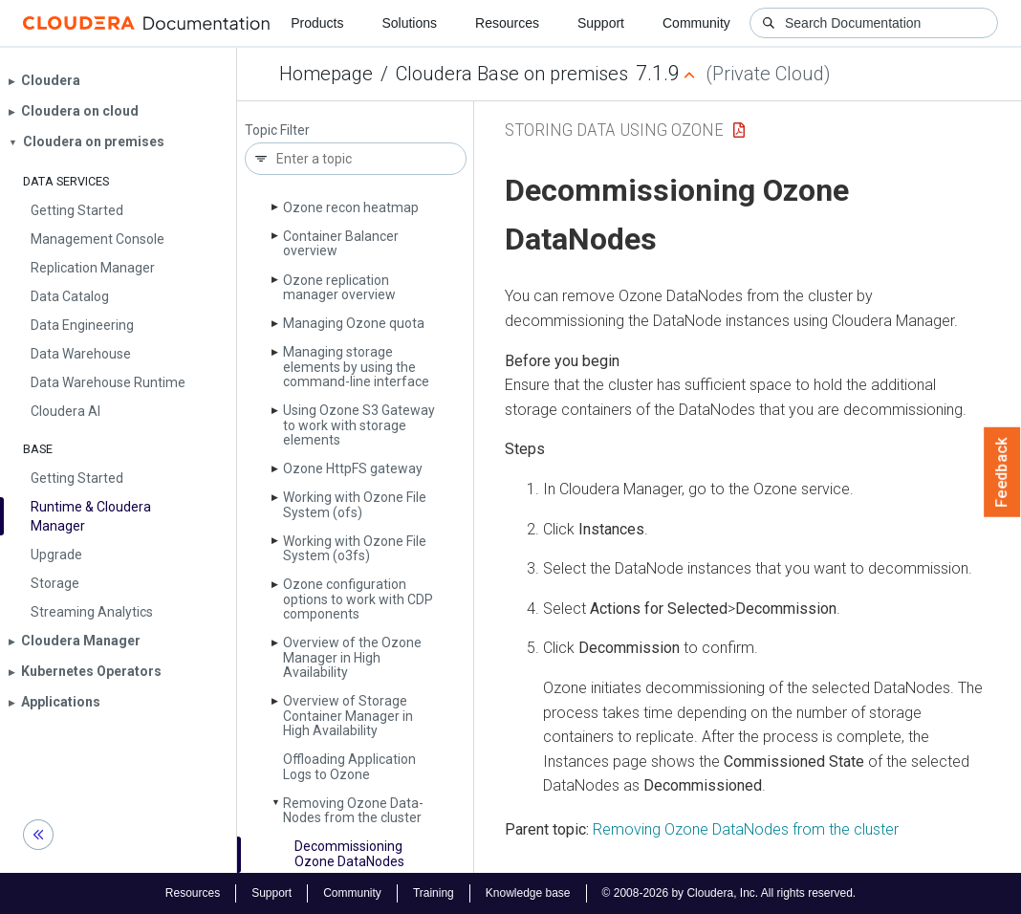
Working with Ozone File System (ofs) (354, 504)
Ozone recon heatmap (351, 207)
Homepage (326, 73)
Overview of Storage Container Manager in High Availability (348, 715)
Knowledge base (528, 893)
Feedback (1002, 472)
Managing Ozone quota (353, 323)
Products (317, 23)
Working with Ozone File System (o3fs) (354, 548)
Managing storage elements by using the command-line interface (356, 366)
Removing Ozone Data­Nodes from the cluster (353, 810)
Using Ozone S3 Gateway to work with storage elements (359, 425)
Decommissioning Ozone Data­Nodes (349, 853)
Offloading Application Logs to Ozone (349, 766)
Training (433, 893)
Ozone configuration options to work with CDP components (358, 599)
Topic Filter (277, 130)
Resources (507, 23)
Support (600, 23)
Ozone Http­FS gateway (353, 468)
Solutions (409, 23)
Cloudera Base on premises (512, 73)
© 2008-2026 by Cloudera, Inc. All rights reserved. (729, 893)
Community (696, 23)
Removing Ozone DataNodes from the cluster (746, 829)
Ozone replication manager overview (339, 287)
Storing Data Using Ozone (614, 130)
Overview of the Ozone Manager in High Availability (352, 657)
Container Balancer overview (341, 243)
